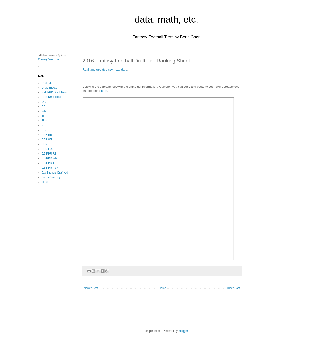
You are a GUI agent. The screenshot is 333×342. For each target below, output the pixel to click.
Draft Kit (47, 82)
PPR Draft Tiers (51, 97)
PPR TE (47, 144)
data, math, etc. (166, 19)
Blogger (183, 331)
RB (44, 106)
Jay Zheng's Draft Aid (55, 172)
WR (44, 111)
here (104, 91)
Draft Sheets (49, 87)
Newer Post (91, 288)
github (45, 181)
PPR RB (47, 134)
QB (44, 101)
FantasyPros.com (48, 59)
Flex (44, 120)
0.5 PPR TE (49, 163)
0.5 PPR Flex (50, 167)
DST (44, 130)
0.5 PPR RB (49, 153)
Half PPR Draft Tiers (54, 92)
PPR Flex (47, 149)
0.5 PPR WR (49, 158)
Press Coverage (52, 177)
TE (43, 116)
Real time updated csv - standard (105, 69)
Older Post (233, 288)
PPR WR (47, 139)
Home (162, 288)
